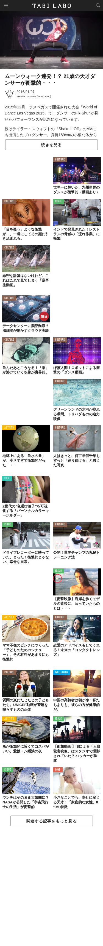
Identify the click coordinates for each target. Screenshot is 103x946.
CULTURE (60, 159)
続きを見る (51, 145)
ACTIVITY (9, 427)
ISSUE (58, 201)
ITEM (7, 478)
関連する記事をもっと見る (51, 821)
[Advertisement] (51, 886)
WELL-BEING (61, 672)
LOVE (57, 769)
